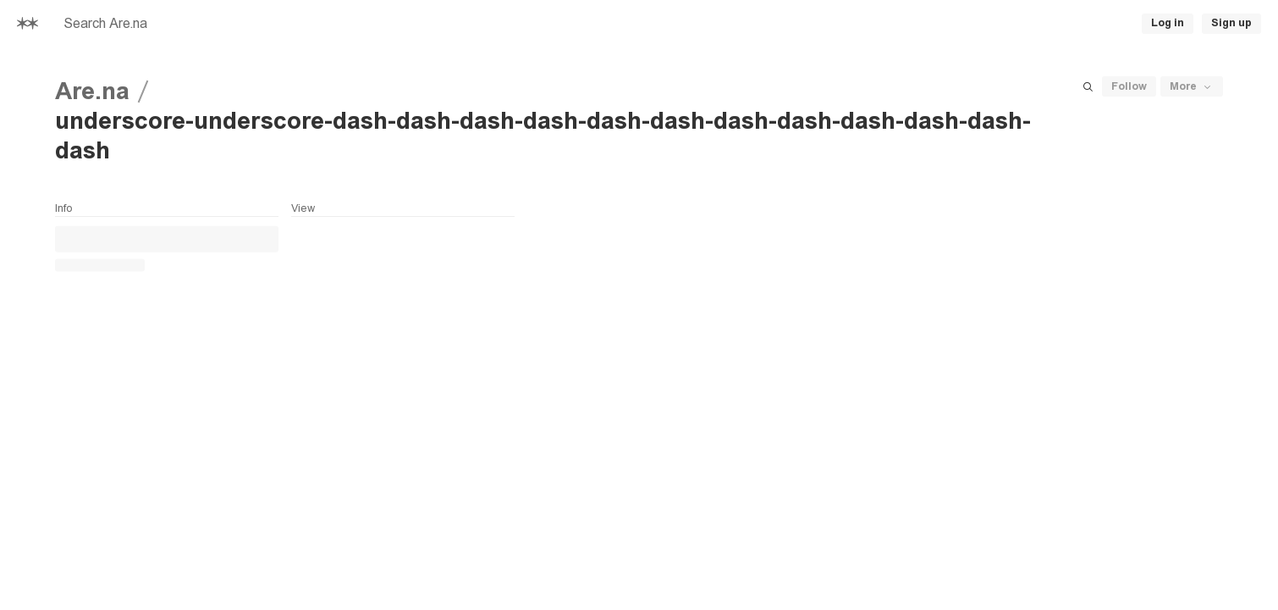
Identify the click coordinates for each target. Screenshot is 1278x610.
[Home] (27, 23)
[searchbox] (336, 24)
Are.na (92, 91)
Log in (1167, 23)
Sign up (1231, 23)
